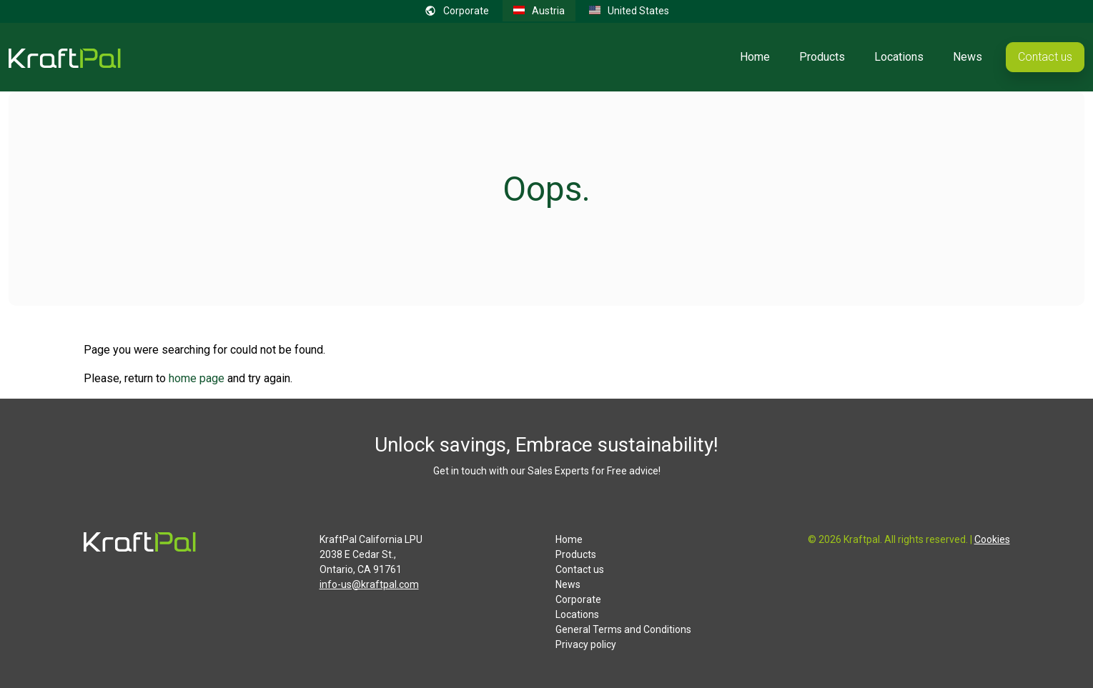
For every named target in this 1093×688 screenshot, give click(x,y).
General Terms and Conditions (623, 629)
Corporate (578, 599)
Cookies (992, 539)
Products (822, 57)
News (967, 57)
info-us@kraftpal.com (369, 584)
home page (196, 378)
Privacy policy (585, 644)
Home (755, 57)
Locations (899, 57)
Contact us (1045, 57)
